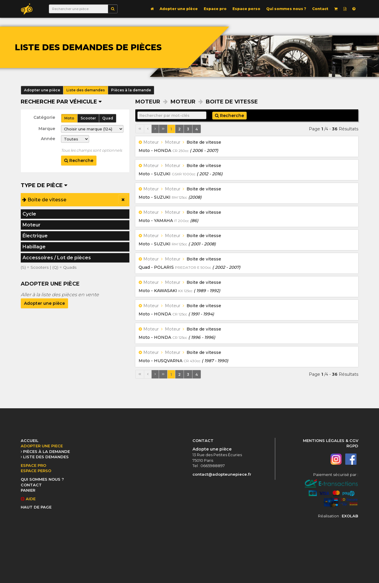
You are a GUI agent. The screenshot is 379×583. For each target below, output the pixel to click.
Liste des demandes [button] (85, 90)
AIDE (28, 498)
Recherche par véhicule (61, 101)
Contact (320, 9)
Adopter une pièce (179, 9)
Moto (69, 118)
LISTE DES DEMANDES (46, 456)
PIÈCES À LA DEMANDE (46, 451)
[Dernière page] (163, 128)
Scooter (88, 118)
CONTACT (31, 484)
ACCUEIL (29, 440)
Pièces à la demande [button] (131, 90)
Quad (107, 118)
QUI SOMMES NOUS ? (42, 479)
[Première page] (139, 128)
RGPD (352, 445)
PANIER (28, 490)
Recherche (78, 160)
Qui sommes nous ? (286, 9)
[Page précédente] (148, 128)
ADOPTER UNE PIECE (42, 445)
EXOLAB (350, 516)
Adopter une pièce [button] (42, 90)
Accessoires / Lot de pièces (57, 257)
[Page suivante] (155, 128)
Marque (46, 128)
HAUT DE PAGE (36, 507)
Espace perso (246, 9)
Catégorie (44, 117)
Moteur (32, 225)
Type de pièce (44, 185)
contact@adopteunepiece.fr (221, 474)
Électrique (35, 236)
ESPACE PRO (33, 465)
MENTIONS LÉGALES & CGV (330, 440)
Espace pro (215, 9)
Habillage (34, 247)
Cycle (29, 214)
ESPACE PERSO (36, 470)
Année (48, 138)
